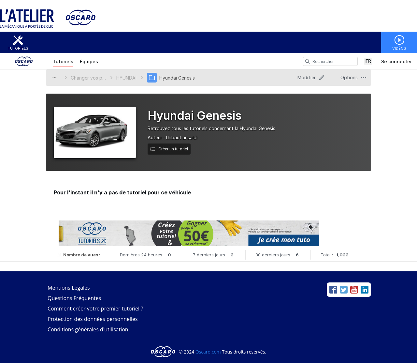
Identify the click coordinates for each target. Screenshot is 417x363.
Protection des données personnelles (93, 319)
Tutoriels (18, 48)
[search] (307, 61)
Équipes (89, 61)
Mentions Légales (69, 287)
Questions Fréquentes (74, 298)
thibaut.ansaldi (181, 137)
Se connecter (396, 61)
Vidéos (399, 48)
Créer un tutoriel (169, 148)
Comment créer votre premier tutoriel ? (95, 308)
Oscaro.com (208, 352)
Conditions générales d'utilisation (88, 329)
